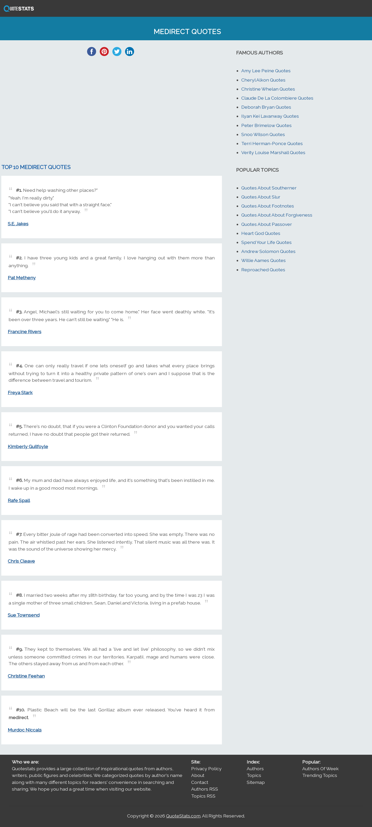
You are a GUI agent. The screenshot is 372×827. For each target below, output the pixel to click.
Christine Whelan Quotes (268, 89)
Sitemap (256, 782)
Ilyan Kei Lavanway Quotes (270, 116)
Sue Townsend (24, 615)
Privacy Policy (206, 768)
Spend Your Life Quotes (266, 242)
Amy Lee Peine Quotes (266, 70)
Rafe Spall (19, 500)
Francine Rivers (24, 331)
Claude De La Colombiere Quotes (277, 98)
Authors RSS (204, 789)
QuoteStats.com (183, 815)
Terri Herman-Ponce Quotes (272, 143)
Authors (255, 768)
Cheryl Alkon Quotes (263, 80)
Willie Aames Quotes (263, 260)
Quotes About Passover (266, 224)
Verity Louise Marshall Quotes (273, 152)
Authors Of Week (320, 768)
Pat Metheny (22, 277)
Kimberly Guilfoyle (28, 446)
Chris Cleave (21, 561)
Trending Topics (319, 775)
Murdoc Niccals (25, 730)
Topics (254, 775)
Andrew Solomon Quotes (268, 251)
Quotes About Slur (260, 197)
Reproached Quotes (263, 269)
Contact (199, 782)
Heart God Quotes (260, 233)
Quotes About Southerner (269, 187)
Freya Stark (20, 392)
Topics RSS (203, 796)
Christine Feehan (26, 676)
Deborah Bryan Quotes (266, 107)
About (197, 775)
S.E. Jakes (18, 223)
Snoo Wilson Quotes (263, 134)
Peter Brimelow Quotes (266, 125)
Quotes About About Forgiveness (276, 215)
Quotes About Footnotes (267, 206)
